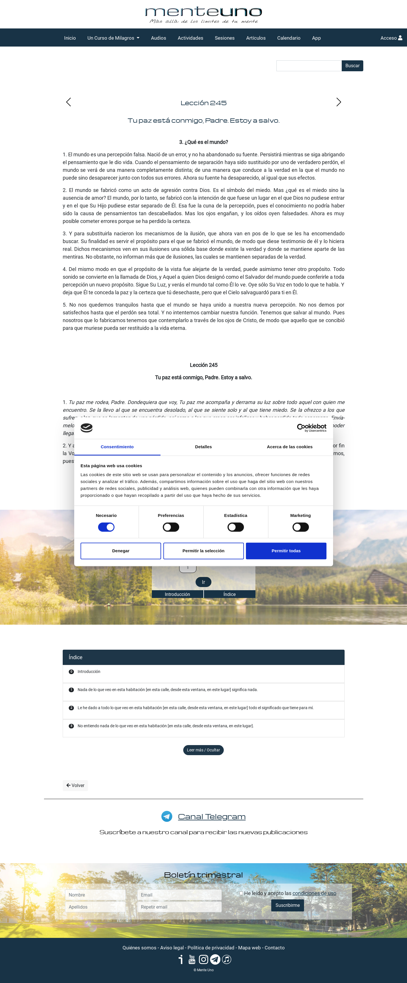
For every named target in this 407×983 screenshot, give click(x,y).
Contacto (275, 948)
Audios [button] (158, 38)
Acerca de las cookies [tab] (290, 447)
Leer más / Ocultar (203, 750)
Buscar (352, 65)
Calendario (289, 38)
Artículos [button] (256, 38)
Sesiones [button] (225, 38)
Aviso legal (172, 948)
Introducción (177, 594)
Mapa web (249, 948)
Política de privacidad (211, 948)
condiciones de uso (314, 893)
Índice (229, 594)
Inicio (70, 38)
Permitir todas (286, 551)
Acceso (391, 38)
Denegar (120, 551)
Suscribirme (288, 905)
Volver (75, 785)
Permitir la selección (204, 551)
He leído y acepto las (287, 893)
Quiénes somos (139, 948)
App (316, 38)
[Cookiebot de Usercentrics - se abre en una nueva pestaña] (301, 428)
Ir (203, 582)
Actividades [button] (190, 38)
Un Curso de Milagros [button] (111, 38)
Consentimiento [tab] (117, 447)
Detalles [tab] (203, 447)
